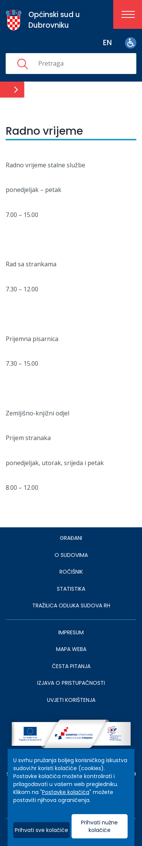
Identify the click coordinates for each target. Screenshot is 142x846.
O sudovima (71, 555)
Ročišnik (71, 572)
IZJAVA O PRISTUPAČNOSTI (71, 683)
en (107, 43)
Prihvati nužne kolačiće (99, 826)
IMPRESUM (71, 632)
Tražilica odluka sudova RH (71, 605)
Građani (71, 538)
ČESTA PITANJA (71, 666)
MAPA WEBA (71, 649)
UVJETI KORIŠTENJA (71, 700)
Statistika (71, 589)
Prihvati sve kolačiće (41, 830)
